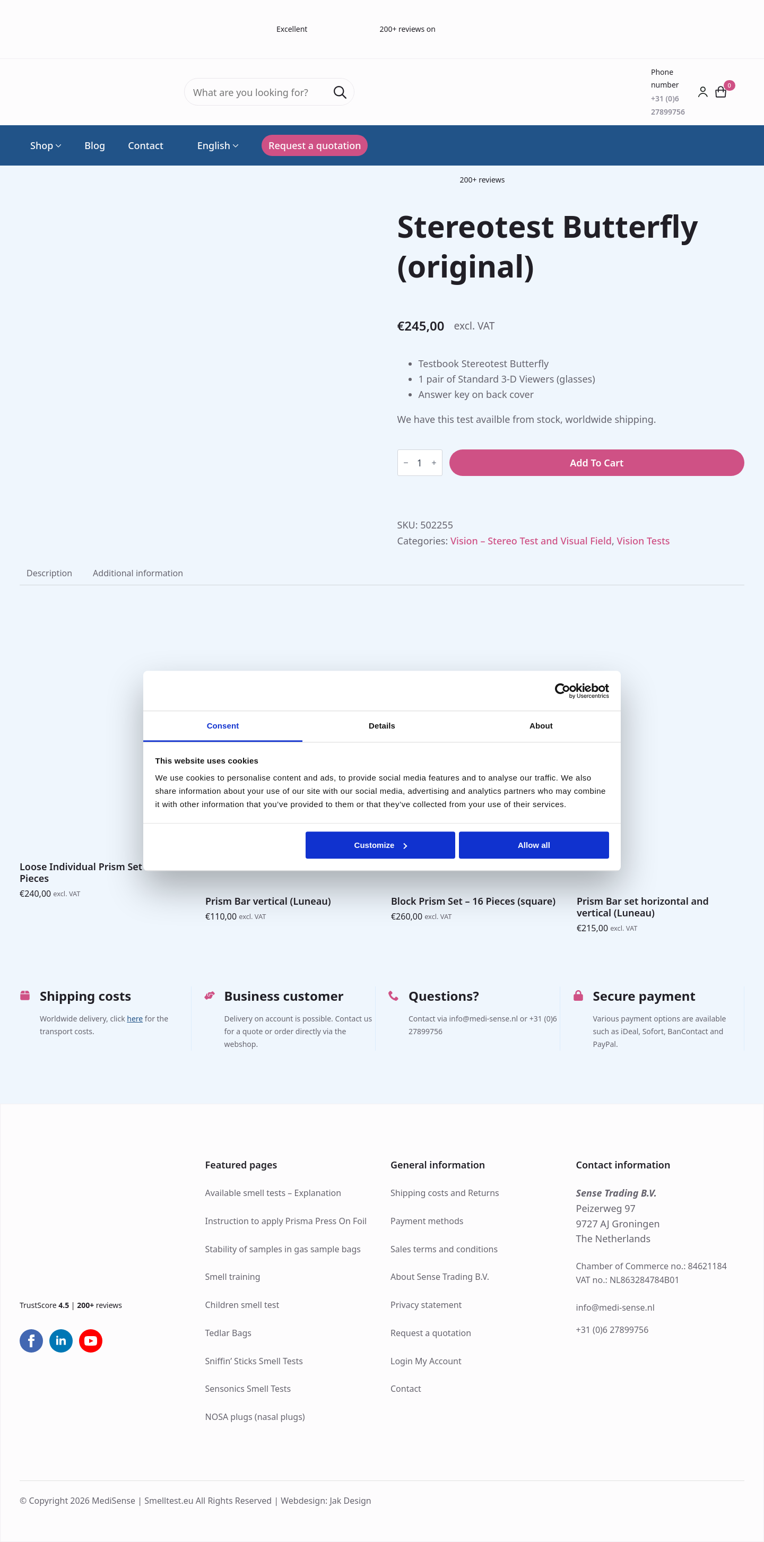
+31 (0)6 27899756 (612, 1330)
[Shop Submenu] (57, 145)
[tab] (49, 573)
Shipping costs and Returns (444, 1193)
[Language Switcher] (234, 145)
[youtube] (90, 1341)
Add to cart (596, 462)
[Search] (340, 92)
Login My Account (426, 1361)
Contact (145, 145)
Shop (41, 145)
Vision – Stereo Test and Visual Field (531, 540)
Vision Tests (643, 540)
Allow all (534, 845)
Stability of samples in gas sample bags (283, 1249)
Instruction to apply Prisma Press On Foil (286, 1221)
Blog (94, 145)
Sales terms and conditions (444, 1249)
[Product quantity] (419, 462)
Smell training (233, 1277)
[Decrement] (406, 462)
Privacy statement (426, 1305)
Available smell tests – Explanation (273, 1193)
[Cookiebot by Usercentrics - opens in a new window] (562, 691)
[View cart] (721, 92)
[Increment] (434, 462)
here (135, 1018)
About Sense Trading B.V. (439, 1277)
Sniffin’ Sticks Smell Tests (254, 1361)
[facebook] (31, 1341)
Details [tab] (382, 725)
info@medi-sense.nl (615, 1307)
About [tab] (541, 725)
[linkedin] (61, 1341)
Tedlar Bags (228, 1333)
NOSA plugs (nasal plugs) (255, 1417)
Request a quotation (430, 1333)
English (208, 145)
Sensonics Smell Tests (248, 1388)
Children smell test (242, 1305)
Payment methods (426, 1221)
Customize (380, 845)
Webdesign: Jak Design (326, 1500)
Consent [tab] (223, 725)
